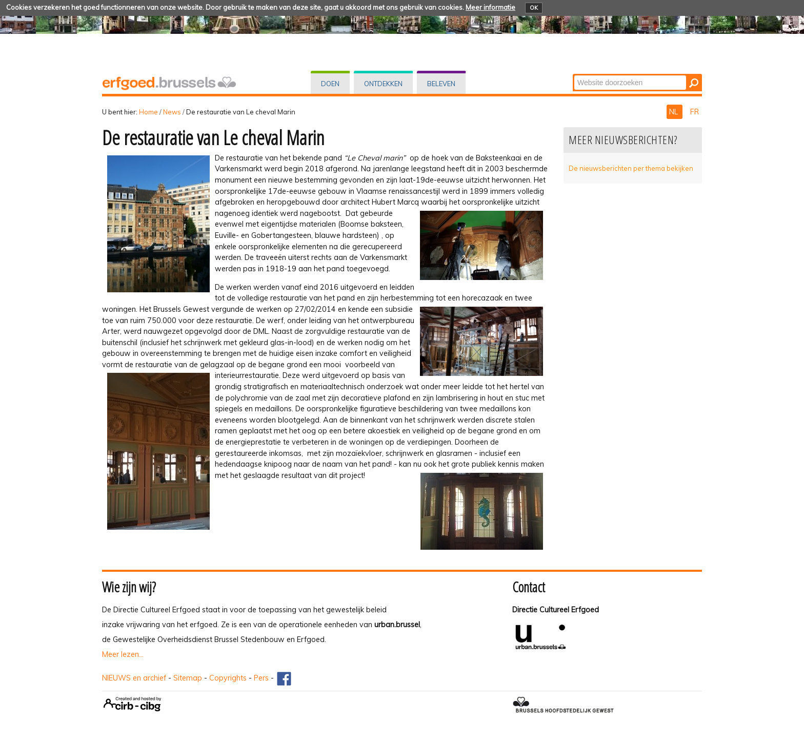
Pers (261, 678)
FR (694, 111)
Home (148, 112)
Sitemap (187, 678)
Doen (330, 83)
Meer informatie (490, 7)
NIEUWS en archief (134, 678)
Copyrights (228, 678)
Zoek (573, 74)
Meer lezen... (123, 654)
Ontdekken (383, 83)
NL (674, 111)
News (172, 112)
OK (534, 7)
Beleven (441, 83)
